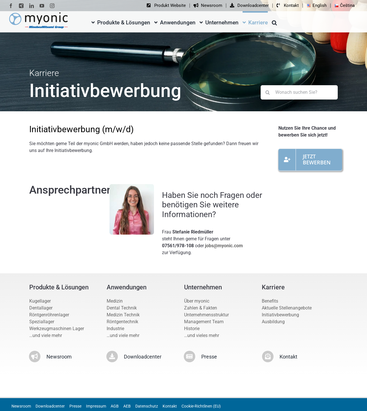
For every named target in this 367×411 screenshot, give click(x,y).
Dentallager (40, 308)
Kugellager (40, 301)
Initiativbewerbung (280, 314)
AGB (115, 406)
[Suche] (268, 92)
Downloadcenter (50, 406)
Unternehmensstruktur (206, 314)
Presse (75, 406)
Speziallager (41, 321)
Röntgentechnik (122, 321)
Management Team (204, 321)
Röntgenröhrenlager (49, 314)
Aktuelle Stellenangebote (287, 308)
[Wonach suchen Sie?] (299, 92)
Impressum (96, 406)
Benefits (270, 301)
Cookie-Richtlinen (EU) (201, 406)
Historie (192, 328)
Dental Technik (122, 308)
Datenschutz (146, 406)
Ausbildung (273, 321)
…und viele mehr (45, 335)
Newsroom (21, 406)
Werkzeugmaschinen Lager (56, 328)
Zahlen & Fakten (200, 308)
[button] (274, 21)
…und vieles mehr (201, 335)
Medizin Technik (123, 314)
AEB (127, 406)
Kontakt (170, 406)
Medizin (115, 301)
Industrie (115, 328)
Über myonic (196, 301)
